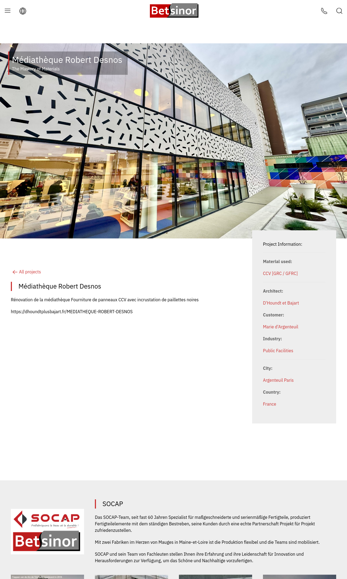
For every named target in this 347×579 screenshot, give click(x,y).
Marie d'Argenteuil (280, 305)
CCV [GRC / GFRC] (280, 251)
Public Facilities (278, 329)
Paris (289, 358)
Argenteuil (273, 358)
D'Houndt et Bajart (281, 281)
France (269, 382)
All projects (26, 250)
